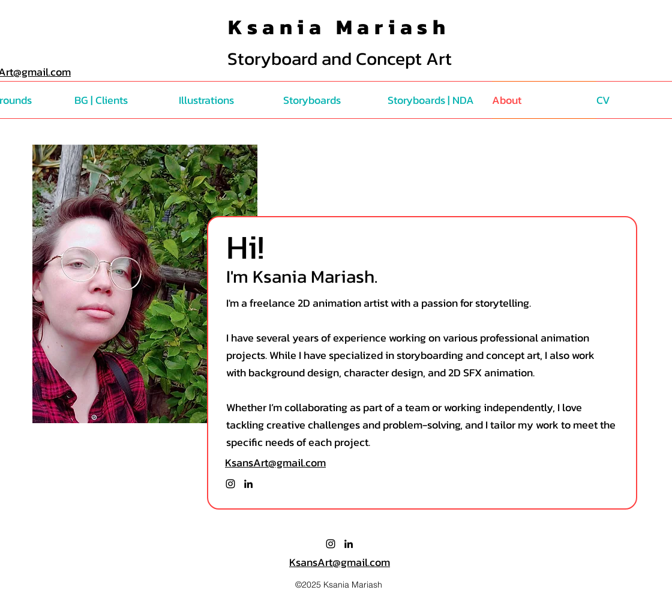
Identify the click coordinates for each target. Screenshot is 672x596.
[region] (144, 284)
